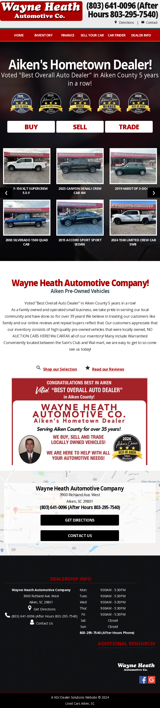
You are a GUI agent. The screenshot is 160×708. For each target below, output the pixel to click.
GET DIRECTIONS (79, 520)
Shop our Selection (60, 369)
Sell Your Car (92, 35)
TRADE (129, 126)
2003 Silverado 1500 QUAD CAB (26, 242)
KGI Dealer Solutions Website (75, 697)
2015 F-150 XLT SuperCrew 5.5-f (27, 190)
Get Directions (45, 609)
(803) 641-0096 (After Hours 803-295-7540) (45, 616)
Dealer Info (141, 35)
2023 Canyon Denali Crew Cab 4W (79, 190)
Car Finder (116, 35)
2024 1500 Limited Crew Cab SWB (133, 242)
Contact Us (44, 623)
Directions (124, 22)
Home (19, 35)
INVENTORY (43, 35)
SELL (80, 126)
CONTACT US (80, 535)
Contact (149, 22)
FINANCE (67, 35)
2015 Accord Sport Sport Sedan (80, 242)
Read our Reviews (108, 369)
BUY (31, 126)
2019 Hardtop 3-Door (133, 188)
